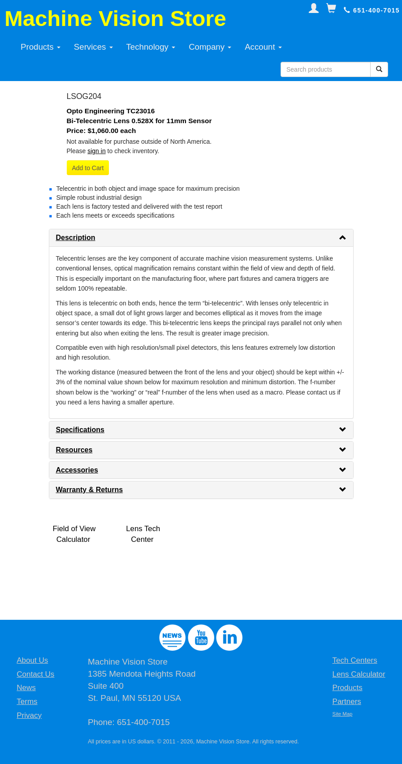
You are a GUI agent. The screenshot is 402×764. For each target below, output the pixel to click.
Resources (74, 450)
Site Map (343, 714)
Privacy (29, 715)
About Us (32, 660)
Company (210, 47)
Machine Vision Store (115, 18)
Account (263, 47)
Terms (27, 701)
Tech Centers (355, 660)
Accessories (77, 470)
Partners (347, 701)
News (26, 687)
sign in (96, 151)
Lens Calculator (359, 674)
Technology (151, 47)
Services (93, 47)
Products (41, 47)
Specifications (80, 430)
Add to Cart (88, 168)
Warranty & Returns (89, 490)
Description (75, 237)
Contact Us (35, 674)
